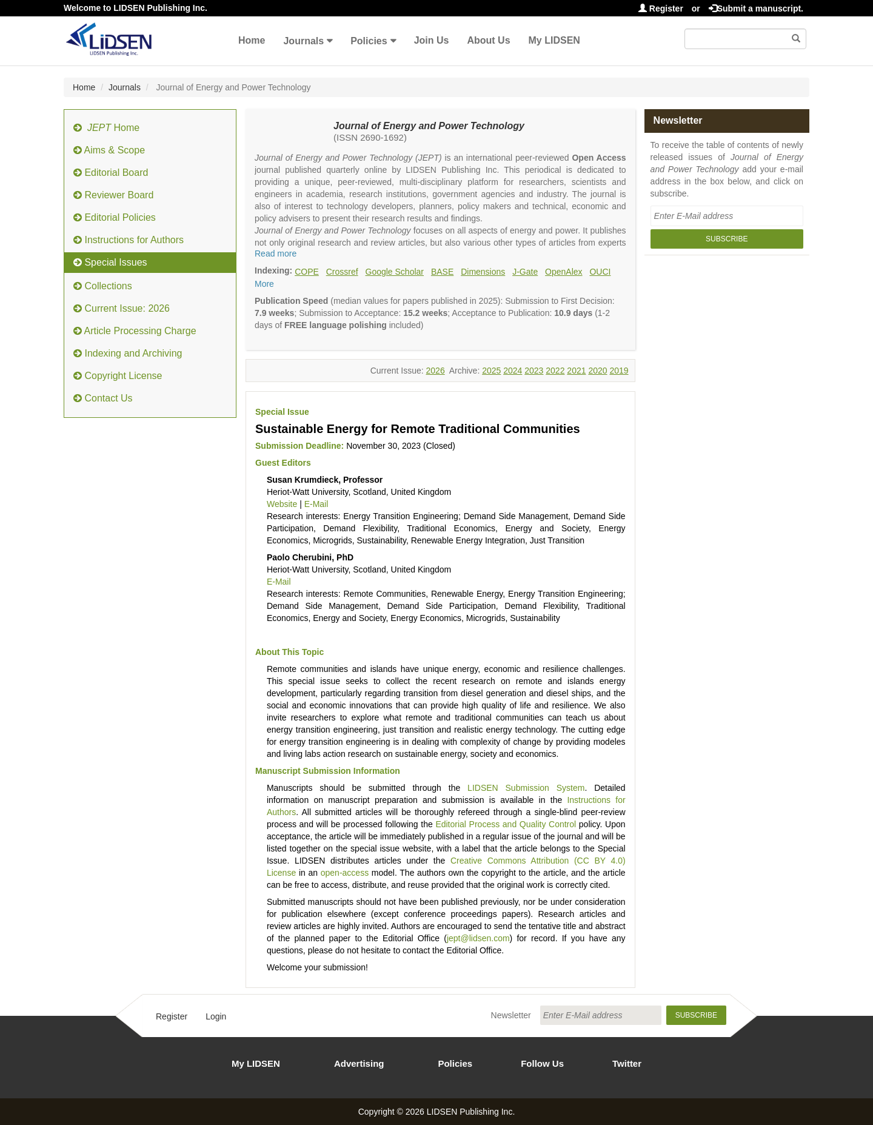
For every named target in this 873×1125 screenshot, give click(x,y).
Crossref (342, 272)
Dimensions (483, 272)
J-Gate (525, 272)
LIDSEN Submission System (525, 788)
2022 (555, 370)
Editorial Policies (114, 217)
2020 (597, 370)
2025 (491, 370)
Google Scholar (395, 272)
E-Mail (316, 504)
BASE (442, 272)
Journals (303, 41)
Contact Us (103, 398)
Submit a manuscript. (756, 8)
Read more (275, 253)
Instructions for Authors (128, 240)
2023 (533, 370)
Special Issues (110, 262)
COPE (307, 272)
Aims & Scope (109, 150)
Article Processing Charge (134, 331)
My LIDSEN (554, 40)
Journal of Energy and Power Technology (428, 126)
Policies (368, 41)
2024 (512, 370)
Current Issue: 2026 (121, 308)
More (264, 284)
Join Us (431, 40)
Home (251, 40)
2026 (435, 370)
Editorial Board (110, 172)
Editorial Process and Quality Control (505, 824)
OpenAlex (563, 272)
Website (282, 504)
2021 (576, 370)
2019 (618, 370)
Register (660, 8)
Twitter (626, 1063)
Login (216, 1016)
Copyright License (117, 376)
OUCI (599, 272)
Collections (102, 286)
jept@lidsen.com (478, 938)
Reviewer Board (113, 195)
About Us (488, 40)
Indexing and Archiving (127, 353)
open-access (345, 873)
